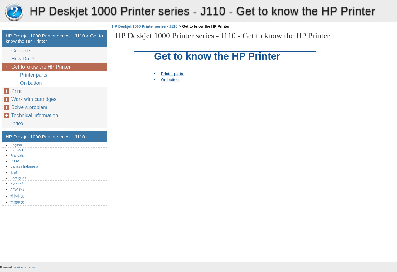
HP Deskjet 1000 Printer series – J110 (14, 12)
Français (17, 155)
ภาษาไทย (17, 189)
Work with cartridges (33, 99)
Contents (21, 50)
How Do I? (23, 58)
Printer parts (33, 75)
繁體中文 (17, 202)
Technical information (34, 115)
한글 (13, 172)
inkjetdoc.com (26, 267)
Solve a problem (29, 107)
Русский (16, 183)
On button (31, 83)
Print (16, 91)
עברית (14, 161)
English (16, 145)
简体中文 (17, 196)
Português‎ (18, 178)
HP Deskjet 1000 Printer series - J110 (144, 26)
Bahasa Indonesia (24, 166)
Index (17, 123)
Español (16, 150)
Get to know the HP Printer (40, 66)
